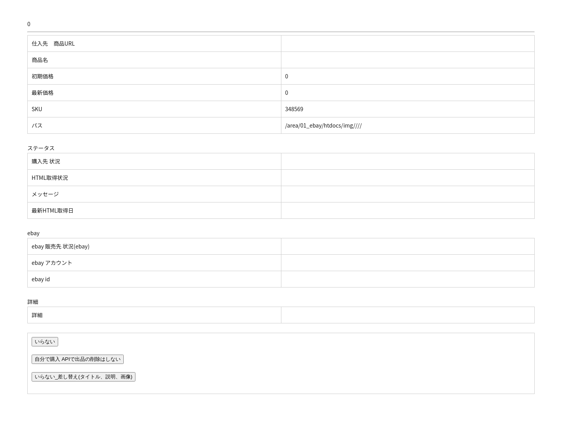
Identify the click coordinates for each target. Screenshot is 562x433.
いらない (45, 341)
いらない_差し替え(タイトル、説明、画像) (83, 377)
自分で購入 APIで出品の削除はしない (78, 359)
